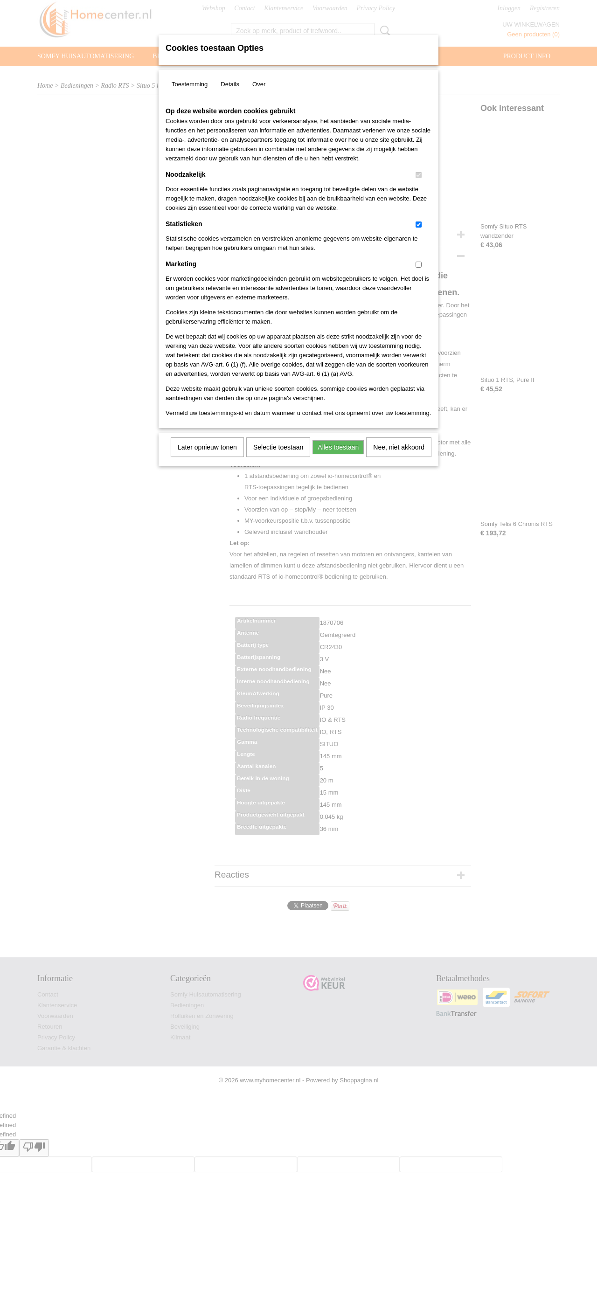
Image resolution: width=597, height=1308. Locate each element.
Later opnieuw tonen (207, 447)
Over (258, 84)
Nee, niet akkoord (398, 447)
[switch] (419, 175)
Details (230, 84)
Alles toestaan (338, 447)
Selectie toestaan (278, 447)
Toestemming (190, 84)
